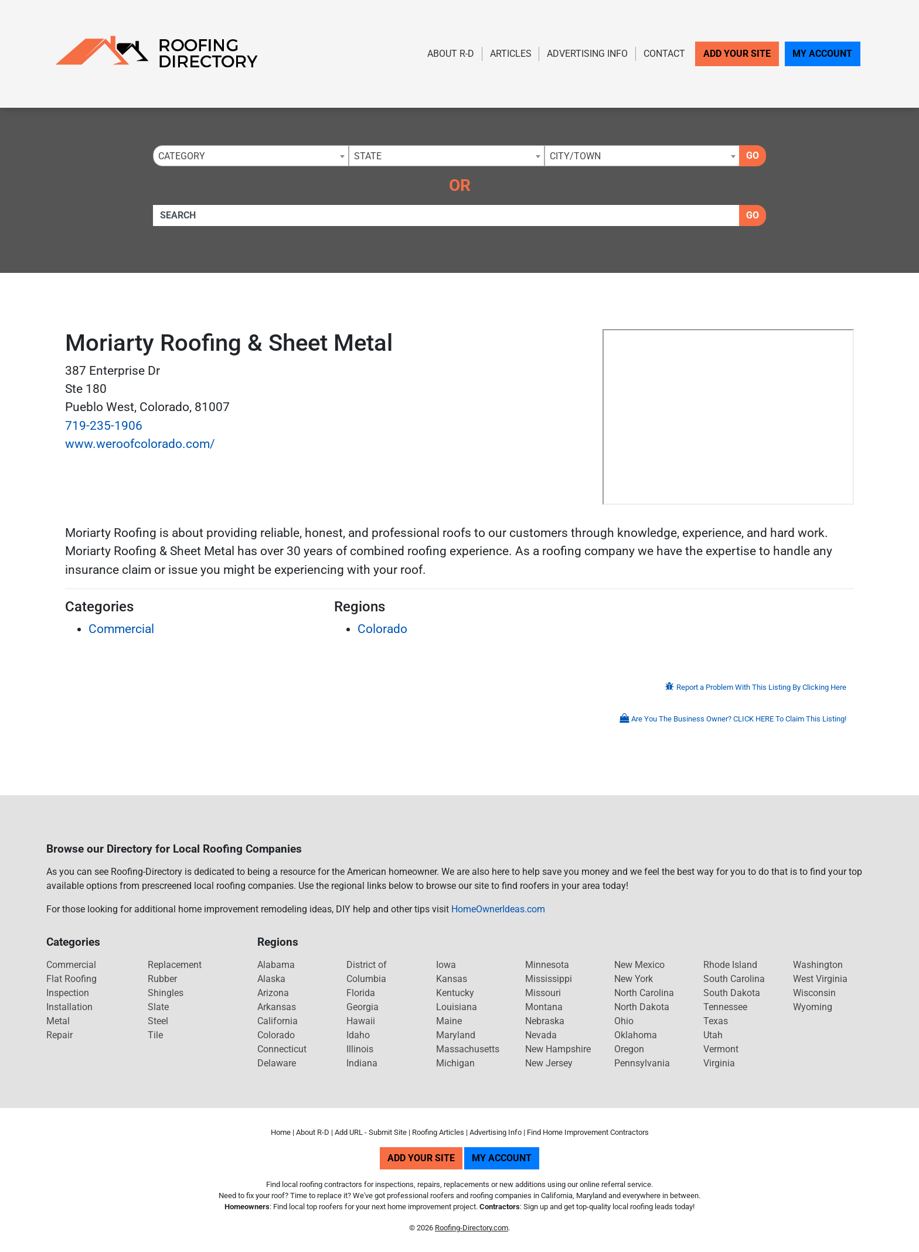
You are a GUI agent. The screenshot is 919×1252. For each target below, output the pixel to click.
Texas (715, 1021)
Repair (59, 1035)
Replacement (175, 964)
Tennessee (725, 1006)
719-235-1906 (103, 426)
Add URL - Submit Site (371, 1132)
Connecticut (282, 1049)
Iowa (446, 964)
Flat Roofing (71, 978)
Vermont (720, 1049)
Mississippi (548, 978)
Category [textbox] (181, 156)
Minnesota (547, 964)
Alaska (271, 978)
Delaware (276, 1063)
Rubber (162, 978)
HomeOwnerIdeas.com (498, 909)
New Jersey (549, 1063)
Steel (158, 1021)
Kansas (451, 978)
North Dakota (641, 1006)
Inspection (67, 992)
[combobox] (251, 155)
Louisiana (456, 1006)
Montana (544, 1006)
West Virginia (820, 978)
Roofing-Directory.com (471, 1227)
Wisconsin (814, 992)
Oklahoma (635, 1035)
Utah (713, 1035)
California (277, 1021)
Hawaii (360, 1021)
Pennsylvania (642, 1063)
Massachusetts (467, 1049)
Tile (155, 1035)
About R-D (450, 53)
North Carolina (644, 992)
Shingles (165, 992)
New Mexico (639, 964)
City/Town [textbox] (575, 156)
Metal (58, 1021)
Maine (449, 1021)
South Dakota (731, 992)
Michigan (455, 1063)
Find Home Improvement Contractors (588, 1132)
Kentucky (455, 992)
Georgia (362, 1006)
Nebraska (544, 1021)
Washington (818, 964)
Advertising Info (587, 53)
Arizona (273, 992)
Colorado (382, 629)
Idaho (358, 1035)
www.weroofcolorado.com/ (140, 444)
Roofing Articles (438, 1132)
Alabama (276, 964)
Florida (360, 992)
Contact (664, 53)
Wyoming (812, 1006)
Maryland (455, 1035)
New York (633, 978)
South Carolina (734, 978)
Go (752, 155)
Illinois (359, 1049)
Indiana (361, 1063)
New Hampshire (558, 1049)
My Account (822, 53)
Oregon (629, 1049)
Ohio (624, 1021)
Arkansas (276, 1006)
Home (281, 1132)
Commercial (121, 629)
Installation (69, 1006)
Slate (158, 1006)
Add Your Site (737, 53)
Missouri (543, 992)
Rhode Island (730, 964)
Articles (511, 53)
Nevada (541, 1035)
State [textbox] (368, 156)
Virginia (719, 1063)
